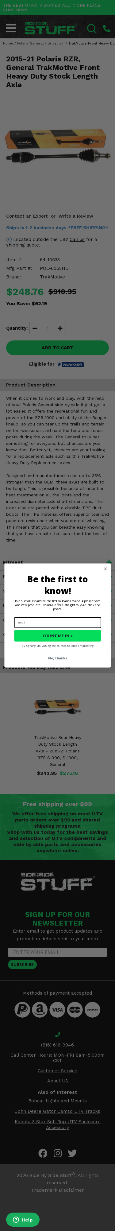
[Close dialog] (105, 569)
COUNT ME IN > (58, 636)
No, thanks (57, 658)
